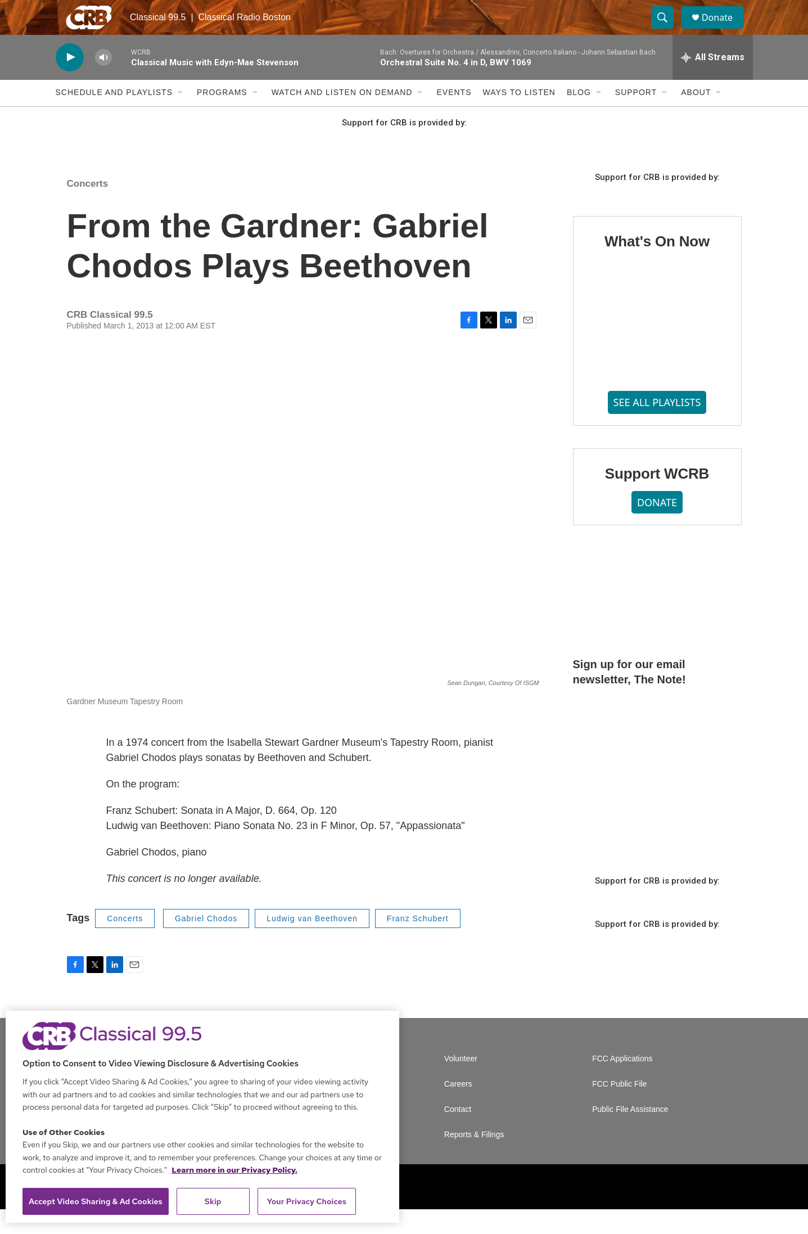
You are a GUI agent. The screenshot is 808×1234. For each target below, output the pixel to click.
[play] (70, 81)
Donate (724, 29)
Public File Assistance (630, 1134)
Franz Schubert (418, 942)
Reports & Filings (474, 1159)
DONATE (657, 526)
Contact (457, 1134)
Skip (213, 1201)
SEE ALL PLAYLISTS (657, 426)
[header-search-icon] (667, 30)
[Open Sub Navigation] (181, 116)
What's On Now (657, 266)
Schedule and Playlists (114, 116)
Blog (579, 116)
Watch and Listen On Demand (342, 116)
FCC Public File (619, 1109)
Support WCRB (657, 497)
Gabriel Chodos (206, 942)
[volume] (103, 81)
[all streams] (712, 81)
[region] (202, 1117)
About (696, 116)
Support (636, 116)
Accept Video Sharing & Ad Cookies (95, 1201)
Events (453, 116)
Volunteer (460, 1083)
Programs (222, 116)
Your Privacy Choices (306, 1201)
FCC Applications (622, 1083)
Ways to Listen (518, 116)
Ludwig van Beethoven (312, 942)
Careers (458, 1109)
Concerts (88, 207)
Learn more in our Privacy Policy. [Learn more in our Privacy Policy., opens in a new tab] (234, 1170)
